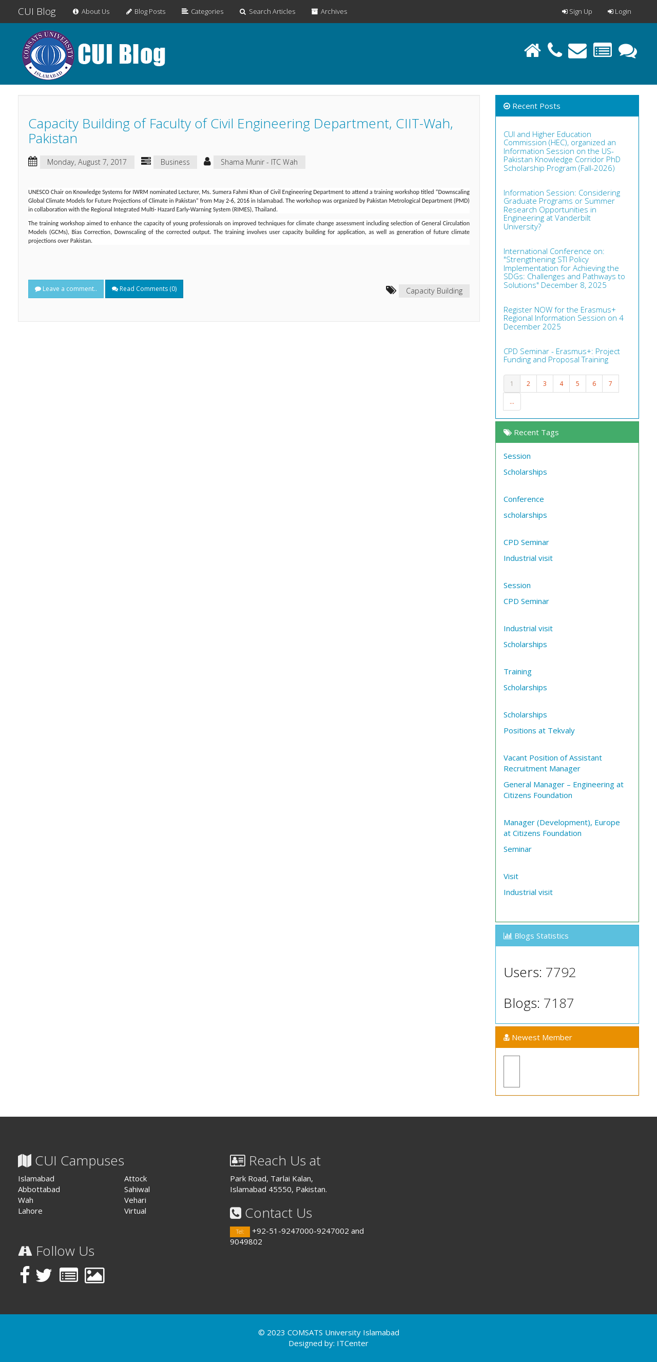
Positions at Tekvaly (539, 730)
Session (517, 456)
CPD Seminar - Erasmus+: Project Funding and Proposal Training (562, 355)
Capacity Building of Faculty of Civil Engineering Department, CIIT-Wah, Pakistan (240, 130)
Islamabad (36, 1178)
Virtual (135, 1210)
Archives (329, 11)
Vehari (135, 1200)
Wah (25, 1200)
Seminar (518, 849)
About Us (90, 11)
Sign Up (577, 11)
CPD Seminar (526, 542)
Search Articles (267, 11)
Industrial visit (528, 558)
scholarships (525, 515)
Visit (511, 876)
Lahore (30, 1210)
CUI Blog (37, 11)
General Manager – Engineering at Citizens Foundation (564, 789)
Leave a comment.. (66, 288)
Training (518, 671)
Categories (202, 11)
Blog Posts (145, 11)
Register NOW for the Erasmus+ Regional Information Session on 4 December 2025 (564, 318)
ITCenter (353, 1343)
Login (619, 11)
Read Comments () (144, 288)
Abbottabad (39, 1189)
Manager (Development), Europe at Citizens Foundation (562, 827)
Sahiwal (137, 1189)
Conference (524, 499)
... (512, 401)
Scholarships (525, 471)
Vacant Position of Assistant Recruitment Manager (553, 762)
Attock (135, 1178)
